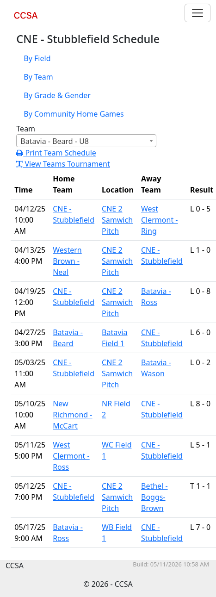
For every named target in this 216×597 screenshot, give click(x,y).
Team (25, 129)
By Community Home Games (73, 114)
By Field (37, 58)
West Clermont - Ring (159, 220)
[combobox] (86, 140)
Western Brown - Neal (67, 261)
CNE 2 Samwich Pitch (117, 220)
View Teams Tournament (63, 164)
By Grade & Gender (57, 95)
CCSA (27, 21)
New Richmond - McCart (72, 414)
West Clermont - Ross (71, 456)
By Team (38, 77)
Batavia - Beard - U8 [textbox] (54, 141)
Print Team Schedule (56, 153)
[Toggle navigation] (197, 13)
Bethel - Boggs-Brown (154, 497)
